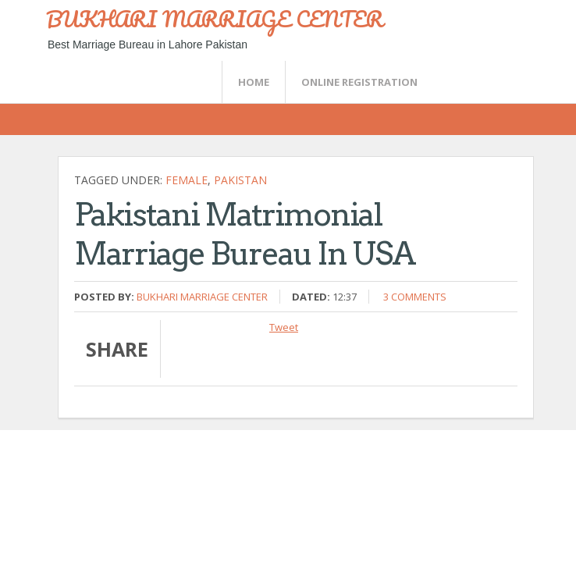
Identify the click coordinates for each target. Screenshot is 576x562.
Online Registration (359, 82)
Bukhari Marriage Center (202, 297)
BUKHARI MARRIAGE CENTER (214, 19)
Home (253, 82)
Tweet (283, 327)
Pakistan (240, 180)
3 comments (414, 297)
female (186, 180)
